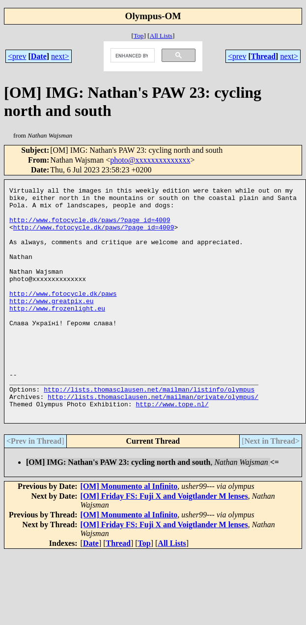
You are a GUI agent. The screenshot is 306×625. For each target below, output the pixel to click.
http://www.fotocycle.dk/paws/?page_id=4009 (89, 227)
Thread (263, 56)
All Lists (161, 35)
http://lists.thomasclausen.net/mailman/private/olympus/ (153, 439)
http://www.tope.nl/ (172, 448)
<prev (17, 56)
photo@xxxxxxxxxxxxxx (150, 160)
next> (60, 56)
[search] (131, 55)
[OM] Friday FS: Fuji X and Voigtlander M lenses (164, 542)
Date (39, 56)
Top (139, 35)
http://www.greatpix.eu (51, 324)
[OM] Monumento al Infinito (129, 532)
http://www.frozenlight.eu (57, 333)
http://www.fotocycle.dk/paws (62, 315)
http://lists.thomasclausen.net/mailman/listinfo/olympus (149, 430)
